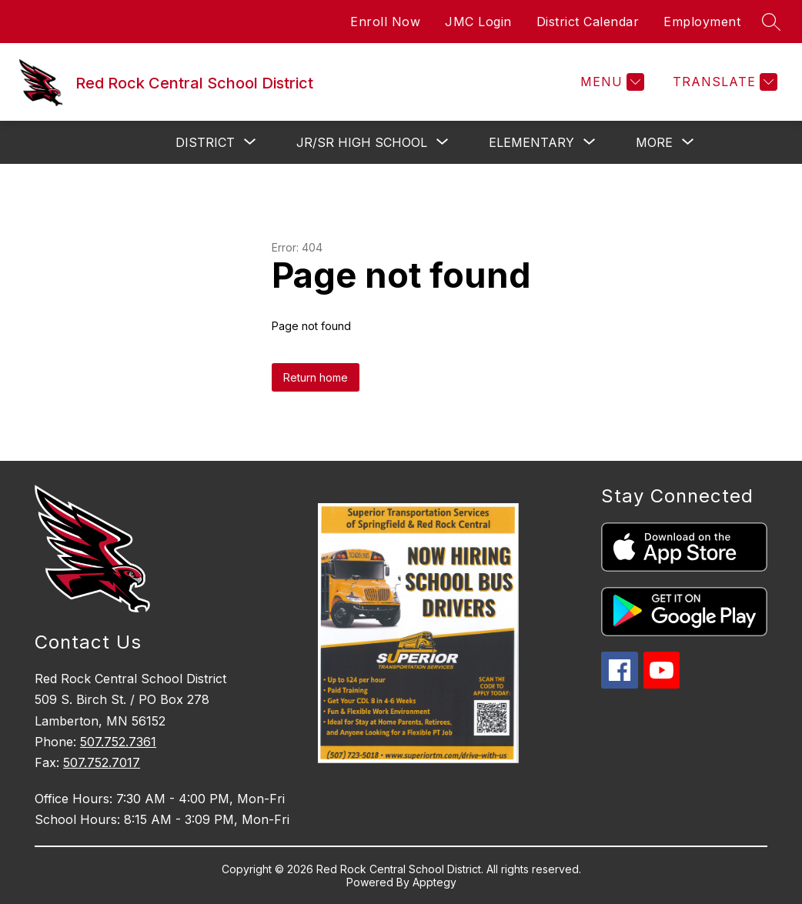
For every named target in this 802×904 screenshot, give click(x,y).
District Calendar (588, 21)
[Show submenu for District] (205, 142)
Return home (315, 377)
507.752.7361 (118, 741)
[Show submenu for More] (654, 142)
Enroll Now (385, 21)
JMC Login (478, 21)
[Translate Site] (723, 82)
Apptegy (434, 882)
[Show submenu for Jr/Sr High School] (361, 142)
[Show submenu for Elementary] (531, 142)
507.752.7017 (101, 762)
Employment (701, 21)
